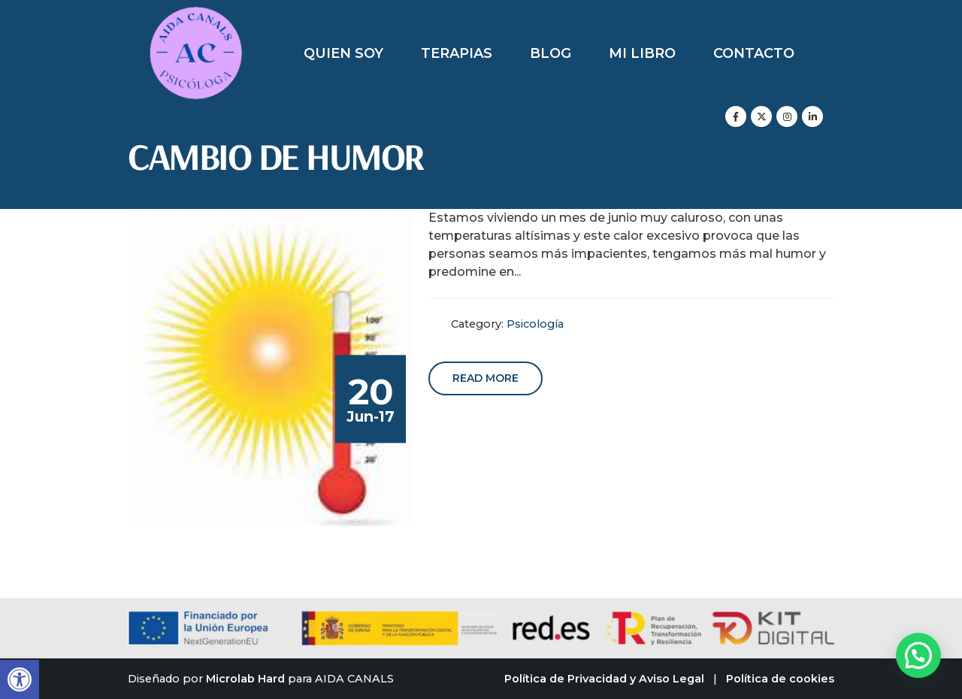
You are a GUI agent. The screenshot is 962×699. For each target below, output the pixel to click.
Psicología (535, 324)
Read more (485, 378)
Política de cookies (780, 678)
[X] (761, 116)
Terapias (456, 53)
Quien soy (343, 53)
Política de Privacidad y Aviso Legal (604, 678)
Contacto (753, 53)
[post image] (270, 367)
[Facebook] (735, 116)
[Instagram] (786, 116)
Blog (550, 53)
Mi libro (642, 53)
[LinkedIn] (812, 116)
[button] (19, 679)
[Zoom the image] (196, 15)
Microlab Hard (245, 678)
